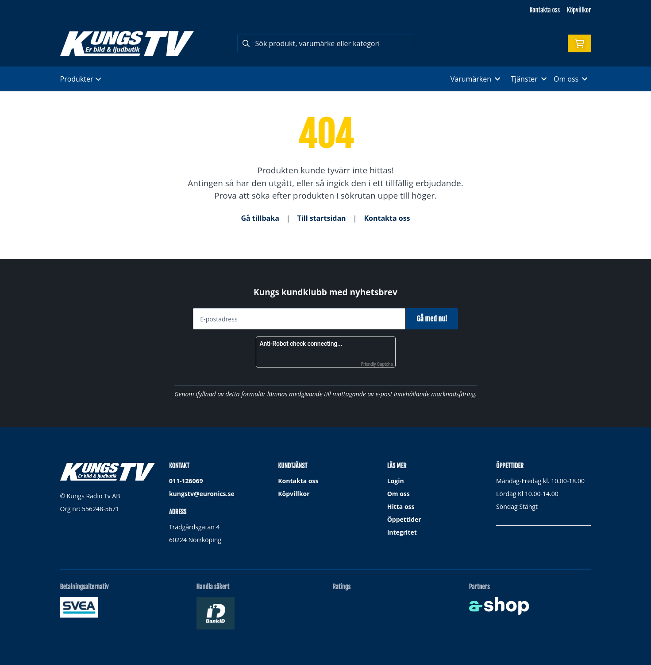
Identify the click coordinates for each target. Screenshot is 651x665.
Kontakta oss (545, 10)
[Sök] (325, 43)
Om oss (398, 493)
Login (395, 481)
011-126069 (186, 481)
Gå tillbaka (260, 218)
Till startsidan (321, 218)
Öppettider (404, 519)
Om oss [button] (571, 79)
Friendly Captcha (377, 364)
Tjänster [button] (529, 79)
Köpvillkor (579, 10)
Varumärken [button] (475, 79)
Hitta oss (401, 506)
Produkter (80, 79)
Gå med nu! (435, 318)
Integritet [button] (402, 532)
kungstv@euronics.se (202, 493)
